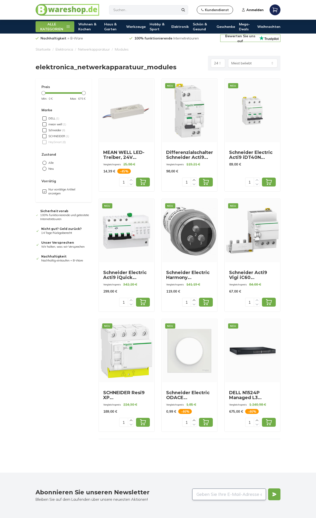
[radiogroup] (63, 166)
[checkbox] (44, 118)
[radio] (44, 163)
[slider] (43, 93)
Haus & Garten (110, 26)
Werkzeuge (136, 26)
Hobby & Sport (157, 26)
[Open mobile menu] (275, 9)
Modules (122, 49)
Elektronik (180, 26)
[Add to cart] (143, 182)
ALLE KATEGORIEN (55, 26)
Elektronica (64, 49)
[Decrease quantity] (131, 184)
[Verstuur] (274, 494)
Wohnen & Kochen (87, 26)
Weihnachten (268, 26)
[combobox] (218, 63)
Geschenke (226, 26)
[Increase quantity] (131, 180)
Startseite (43, 49)
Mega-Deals (244, 26)
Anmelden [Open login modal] (252, 10)
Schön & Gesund (200, 26)
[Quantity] (123, 182)
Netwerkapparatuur (94, 49)
